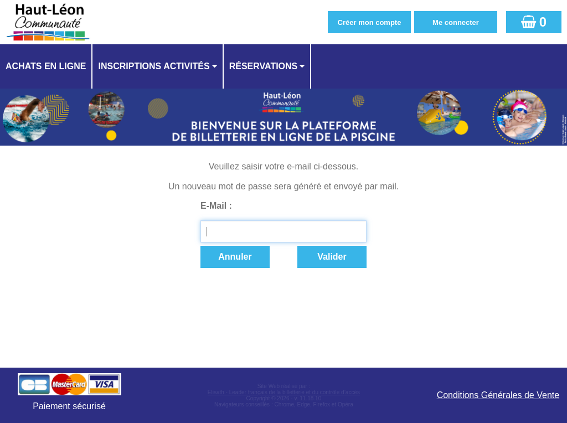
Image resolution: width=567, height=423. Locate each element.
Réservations (263, 66)
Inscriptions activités (153, 66)
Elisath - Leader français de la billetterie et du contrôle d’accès (284, 392)
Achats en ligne (46, 66)
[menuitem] (46, 66)
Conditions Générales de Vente (498, 395)
